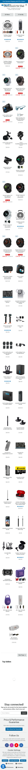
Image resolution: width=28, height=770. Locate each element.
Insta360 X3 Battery (7, 302)
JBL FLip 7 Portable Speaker (20, 611)
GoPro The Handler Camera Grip (7, 326)
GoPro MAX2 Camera (20, 277)
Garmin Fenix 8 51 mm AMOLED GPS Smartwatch (7, 251)
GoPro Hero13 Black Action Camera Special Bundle (7, 277)
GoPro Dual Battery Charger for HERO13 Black (20, 378)
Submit (24, 713)
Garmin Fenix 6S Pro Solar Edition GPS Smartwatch (20, 89)
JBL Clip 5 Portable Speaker (7, 611)
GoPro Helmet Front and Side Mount (20, 353)
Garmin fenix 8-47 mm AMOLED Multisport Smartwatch (20, 251)
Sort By (20, 14)
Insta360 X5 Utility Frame (7, 478)
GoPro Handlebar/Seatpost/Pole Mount (21, 143)
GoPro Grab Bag (20, 326)
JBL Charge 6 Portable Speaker (14, 638)
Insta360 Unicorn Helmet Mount (8, 503)
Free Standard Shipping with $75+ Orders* (14, 1)
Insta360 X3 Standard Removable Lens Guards (20, 302)
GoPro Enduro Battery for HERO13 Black (7, 404)
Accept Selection (14, 760)
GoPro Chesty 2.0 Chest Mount (8, 377)
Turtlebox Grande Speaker (20, 222)
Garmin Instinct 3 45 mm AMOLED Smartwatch (7, 196)
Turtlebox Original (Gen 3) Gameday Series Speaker (8, 62)
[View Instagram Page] (12, 745)
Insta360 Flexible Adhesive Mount (20, 428)
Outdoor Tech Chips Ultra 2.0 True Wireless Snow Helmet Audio (20, 503)
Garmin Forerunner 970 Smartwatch (20, 171)
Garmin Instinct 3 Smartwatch (20, 62)
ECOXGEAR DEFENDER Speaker (7, 580)
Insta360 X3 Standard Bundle (7, 529)
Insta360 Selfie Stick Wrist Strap (20, 529)
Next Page (22, 655)
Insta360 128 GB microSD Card (20, 478)
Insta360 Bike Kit (7, 554)
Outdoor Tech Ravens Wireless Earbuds (20, 554)
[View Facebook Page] (7, 745)
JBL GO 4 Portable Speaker (20, 583)
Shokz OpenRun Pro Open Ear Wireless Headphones (20, 119)
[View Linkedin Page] (21, 745)
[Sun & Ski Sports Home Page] (5, 5)
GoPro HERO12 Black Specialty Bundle (8, 116)
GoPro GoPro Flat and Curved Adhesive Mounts (7, 353)
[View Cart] (26, 5)
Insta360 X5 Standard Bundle (20, 404)
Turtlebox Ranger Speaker (20, 36)
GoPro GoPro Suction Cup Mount (8, 143)
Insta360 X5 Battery (20, 453)
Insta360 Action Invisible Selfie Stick (7, 428)
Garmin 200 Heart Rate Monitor (7, 168)
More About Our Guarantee (14, 729)
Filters (7, 14)
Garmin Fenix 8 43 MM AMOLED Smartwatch (7, 89)
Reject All (23, 760)
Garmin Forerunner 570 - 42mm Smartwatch (7, 226)
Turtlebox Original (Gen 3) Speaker (8, 36)
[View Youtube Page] (16, 745)
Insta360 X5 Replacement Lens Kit (8, 453)
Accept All (5, 760)
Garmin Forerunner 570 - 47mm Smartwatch (20, 196)
